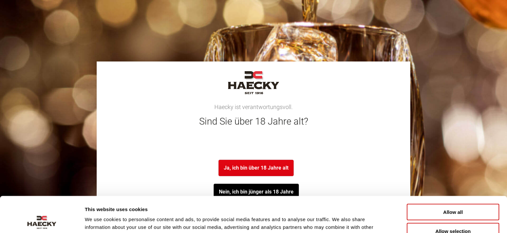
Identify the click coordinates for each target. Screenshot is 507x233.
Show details (339, 220)
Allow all (453, 176)
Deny (453, 214)
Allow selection (452, 195)
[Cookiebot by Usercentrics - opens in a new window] (42, 220)
